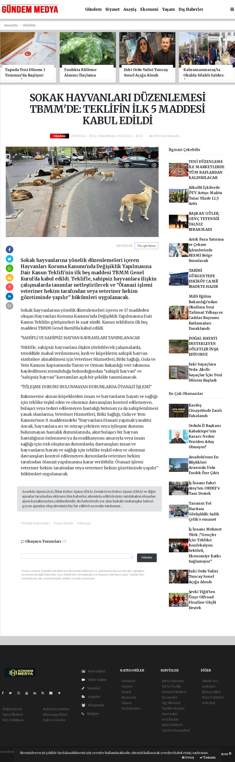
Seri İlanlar (170, 719)
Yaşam (168, 9)
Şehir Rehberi (172, 725)
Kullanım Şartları (56, 709)
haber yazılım (11, 756)
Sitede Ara (210, 681)
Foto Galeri (93, 671)
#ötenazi (83, 523)
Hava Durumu (173, 681)
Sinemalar (170, 714)
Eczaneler (169, 697)
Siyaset (112, 9)
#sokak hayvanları (35, 523)
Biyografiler (211, 692)
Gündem (93, 9)
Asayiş (130, 9)
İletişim (90, 714)
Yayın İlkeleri (13, 714)
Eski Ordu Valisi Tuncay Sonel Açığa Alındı (203, 576)
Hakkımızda (12, 709)
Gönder (146, 557)
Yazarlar (91, 688)
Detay (188, 757)
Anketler (208, 686)
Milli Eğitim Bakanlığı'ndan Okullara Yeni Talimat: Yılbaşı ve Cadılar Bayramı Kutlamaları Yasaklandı (206, 312)
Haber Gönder (54, 720)
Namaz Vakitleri (174, 692)
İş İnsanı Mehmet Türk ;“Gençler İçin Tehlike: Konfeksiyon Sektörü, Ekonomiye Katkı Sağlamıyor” (205, 545)
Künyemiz (93, 705)
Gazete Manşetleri (176, 730)
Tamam (207, 757)
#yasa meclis (63, 523)
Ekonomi (149, 9)
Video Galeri (94, 680)
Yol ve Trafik (171, 686)
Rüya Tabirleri (213, 697)
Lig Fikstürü (171, 703)
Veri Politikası (13, 720)
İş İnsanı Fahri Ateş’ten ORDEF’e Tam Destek (204, 488)
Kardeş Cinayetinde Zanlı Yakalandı (205, 410)
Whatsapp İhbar (55, 714)
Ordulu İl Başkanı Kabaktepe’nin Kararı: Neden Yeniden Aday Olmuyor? (205, 436)
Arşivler (91, 697)
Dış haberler (191, 9)
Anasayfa (11, 25)
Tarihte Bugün (173, 708)
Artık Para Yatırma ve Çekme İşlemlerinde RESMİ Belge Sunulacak (206, 250)
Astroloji (208, 703)
